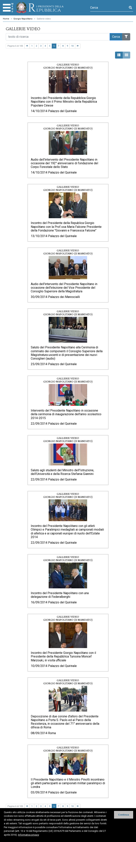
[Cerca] (109, 7)
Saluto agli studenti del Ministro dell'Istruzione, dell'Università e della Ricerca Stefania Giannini (62, 472)
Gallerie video (44, 19)
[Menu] (7, 8)
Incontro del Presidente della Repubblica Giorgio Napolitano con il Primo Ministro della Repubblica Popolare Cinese (64, 101)
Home (6, 19)
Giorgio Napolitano (23, 19)
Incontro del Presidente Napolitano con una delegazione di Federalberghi (60, 595)
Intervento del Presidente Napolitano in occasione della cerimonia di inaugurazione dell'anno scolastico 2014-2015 (66, 414)
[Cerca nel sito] (58, 36)
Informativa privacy (28, 834)
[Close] (123, 815)
